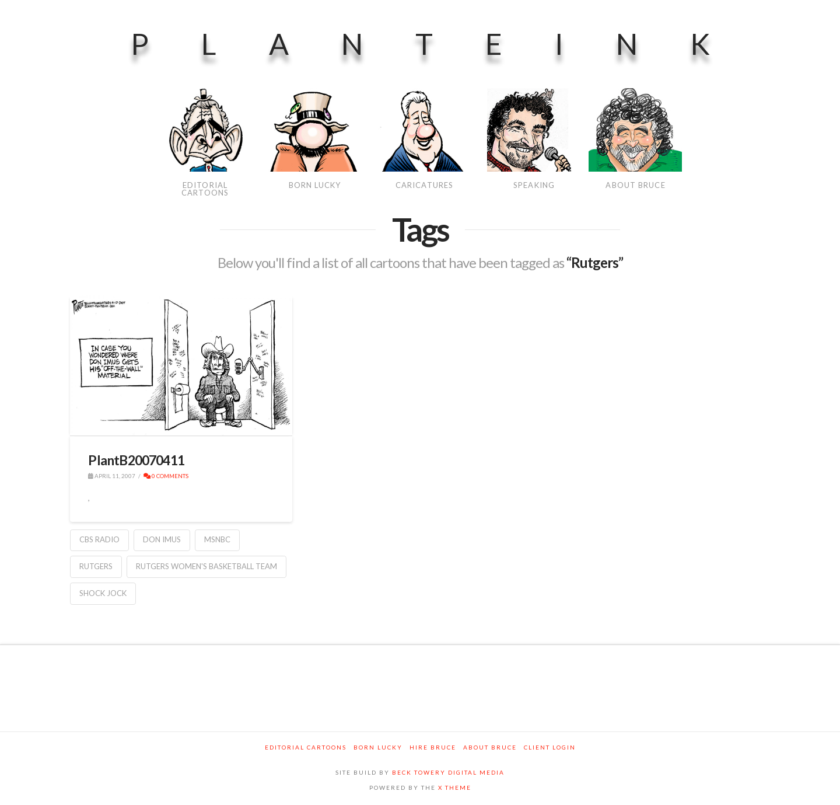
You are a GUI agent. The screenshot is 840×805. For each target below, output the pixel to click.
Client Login (550, 747)
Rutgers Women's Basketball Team (206, 566)
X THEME (454, 787)
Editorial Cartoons (305, 747)
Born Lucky (378, 747)
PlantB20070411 (136, 460)
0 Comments (166, 475)
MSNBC (217, 539)
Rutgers (96, 566)
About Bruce (490, 747)
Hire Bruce (433, 747)
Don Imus (162, 539)
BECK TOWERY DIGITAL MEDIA (448, 772)
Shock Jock (103, 593)
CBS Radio (99, 539)
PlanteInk (446, 43)
